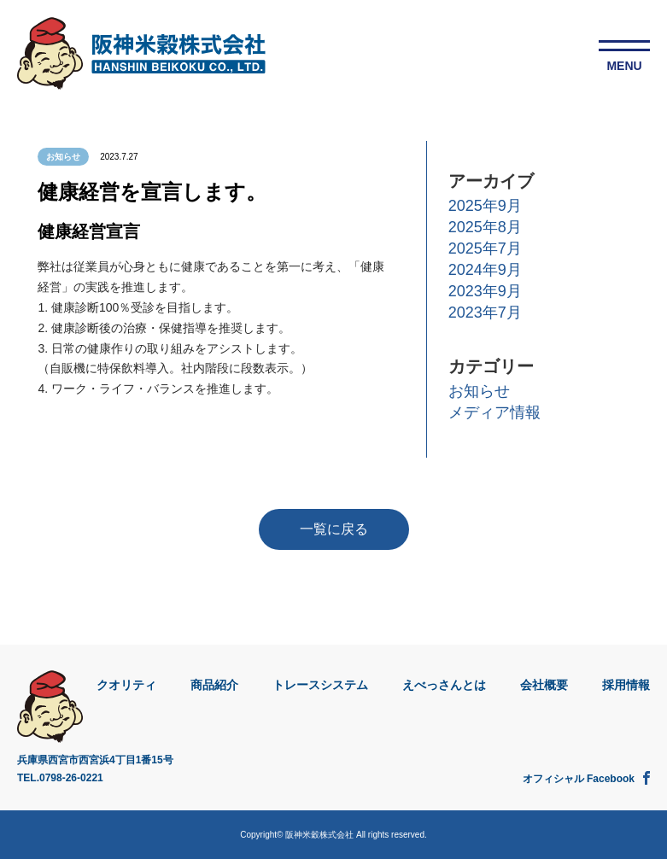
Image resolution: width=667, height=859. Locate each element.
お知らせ (479, 391)
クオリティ (126, 685)
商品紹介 (214, 685)
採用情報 (626, 685)
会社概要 (544, 685)
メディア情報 (494, 412)
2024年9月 (485, 269)
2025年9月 (485, 205)
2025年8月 (485, 227)
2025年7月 (485, 248)
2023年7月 (485, 312)
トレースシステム (320, 685)
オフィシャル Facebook (586, 778)
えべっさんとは (444, 685)
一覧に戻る (334, 529)
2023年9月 (485, 291)
